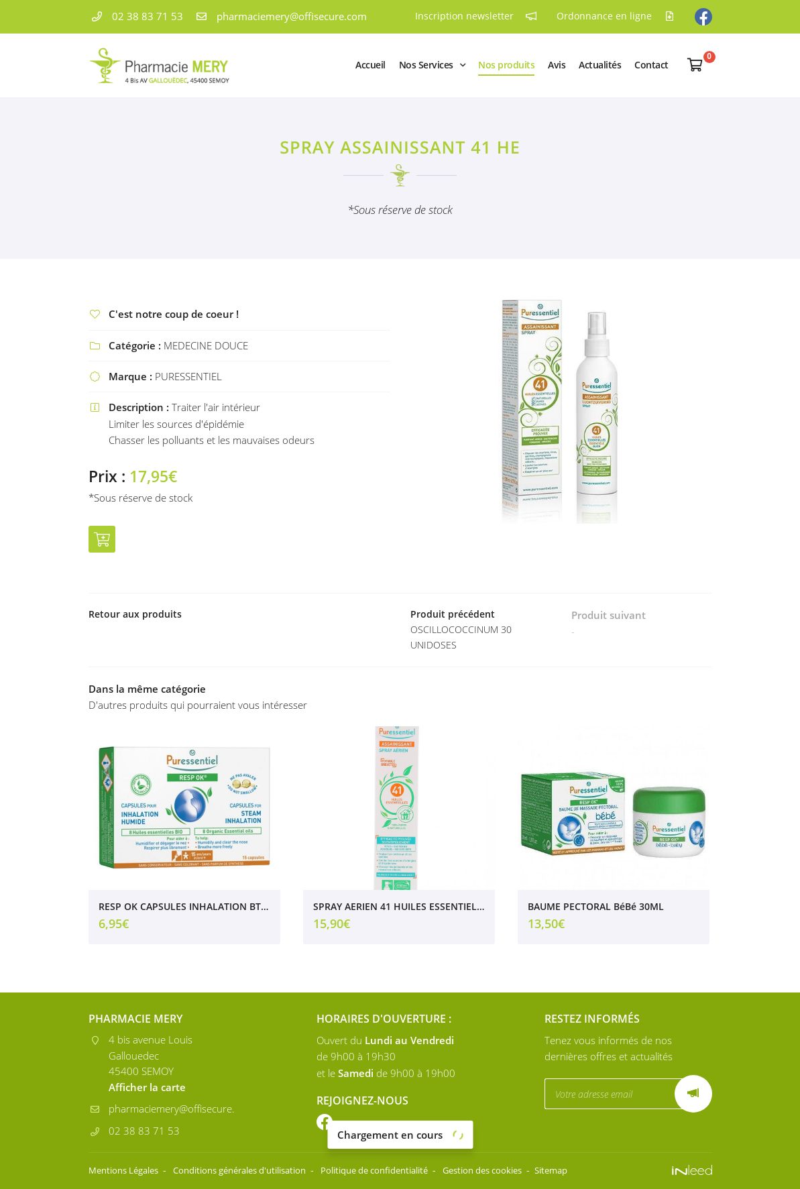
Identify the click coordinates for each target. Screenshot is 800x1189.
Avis (556, 65)
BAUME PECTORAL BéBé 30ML (596, 909)
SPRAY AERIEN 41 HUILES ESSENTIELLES (399, 909)
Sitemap (604, 1170)
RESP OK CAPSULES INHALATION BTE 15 (184, 909)
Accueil (370, 65)
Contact (651, 65)
